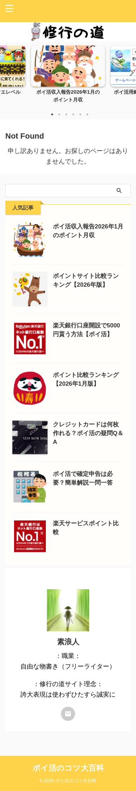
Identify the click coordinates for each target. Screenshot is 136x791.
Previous (6, 72)
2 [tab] (59, 114)
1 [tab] (52, 114)
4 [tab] (73, 114)
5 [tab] (80, 114)
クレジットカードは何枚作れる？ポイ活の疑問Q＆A (88, 433)
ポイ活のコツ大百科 (68, 768)
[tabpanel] (68, 76)
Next (129, 72)
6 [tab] (87, 114)
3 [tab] (66, 114)
